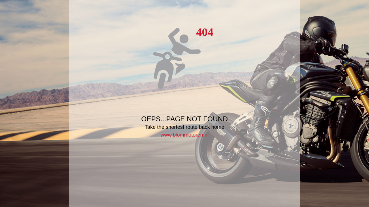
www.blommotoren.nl (184, 135)
